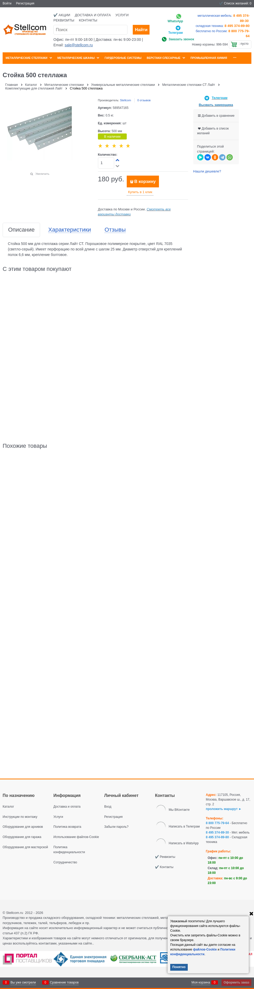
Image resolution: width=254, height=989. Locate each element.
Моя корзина (200, 982)
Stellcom (125, 100)
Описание (21, 230)
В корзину (145, 181)
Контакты (88, 20)
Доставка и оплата (93, 15)
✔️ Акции (61, 15)
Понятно (179, 967)
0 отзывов (144, 100)
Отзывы (115, 230)
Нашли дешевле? (207, 171)
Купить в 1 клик (140, 192)
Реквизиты (63, 20)
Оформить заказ (236, 982)
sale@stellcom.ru (79, 45)
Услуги (122, 15)
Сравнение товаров (64, 982)
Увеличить (42, 173)
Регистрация (25, 3)
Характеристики (69, 230)
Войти (7, 3)
